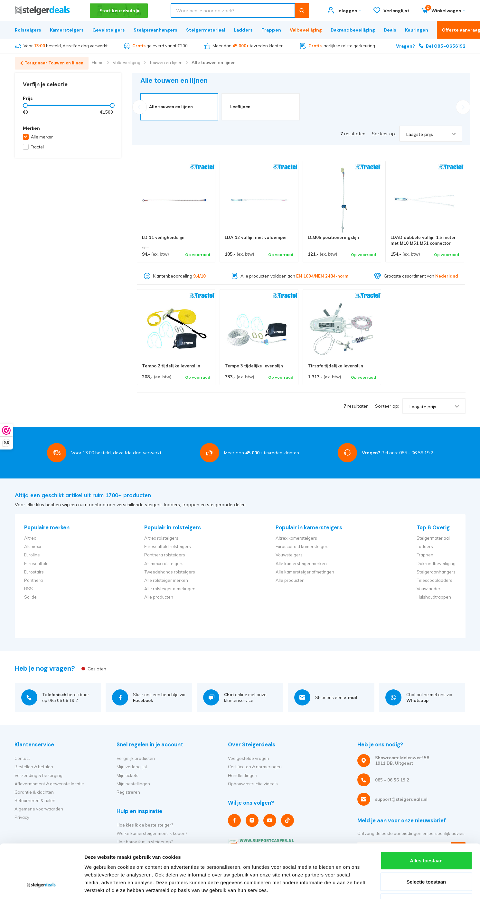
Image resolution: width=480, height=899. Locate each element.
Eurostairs (34, 571)
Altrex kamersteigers (296, 538)
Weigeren (426, 856)
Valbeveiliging (306, 30)
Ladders (243, 30)
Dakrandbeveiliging (353, 30)
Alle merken (42, 136)
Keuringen (416, 30)
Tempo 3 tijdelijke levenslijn (254, 365)
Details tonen (348, 886)
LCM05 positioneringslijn (333, 237)
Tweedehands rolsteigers (169, 571)
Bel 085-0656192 (431, 46)
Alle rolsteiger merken (166, 580)
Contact (22, 758)
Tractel (37, 146)
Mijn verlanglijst (132, 766)
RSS (28, 588)
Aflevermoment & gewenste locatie (49, 783)
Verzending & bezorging (38, 775)
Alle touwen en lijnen (214, 62)
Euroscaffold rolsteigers (167, 546)
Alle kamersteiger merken (301, 563)
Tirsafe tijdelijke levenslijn (335, 365)
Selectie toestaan (426, 835)
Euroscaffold (36, 563)
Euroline (32, 554)
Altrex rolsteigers (161, 538)
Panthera (33, 580)
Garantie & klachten (34, 792)
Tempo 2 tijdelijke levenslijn (171, 365)
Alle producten (158, 597)
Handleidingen (242, 775)
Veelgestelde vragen (248, 758)
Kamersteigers (67, 30)
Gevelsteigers (108, 30)
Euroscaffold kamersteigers (303, 546)
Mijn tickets (127, 775)
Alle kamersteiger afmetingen (305, 571)
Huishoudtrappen (434, 597)
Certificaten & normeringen (255, 766)
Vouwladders (430, 588)
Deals (390, 30)
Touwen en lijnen (166, 62)
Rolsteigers (28, 30)
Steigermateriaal (205, 30)
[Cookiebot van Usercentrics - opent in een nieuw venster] (42, 886)
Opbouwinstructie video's (253, 783)
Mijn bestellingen (133, 783)
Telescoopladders (434, 580)
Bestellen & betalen (33, 766)
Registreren (128, 792)
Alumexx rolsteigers (164, 563)
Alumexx (32, 546)
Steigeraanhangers (155, 30)
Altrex (30, 538)
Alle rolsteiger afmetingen (169, 588)
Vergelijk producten (136, 758)
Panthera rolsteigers (164, 554)
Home (98, 62)
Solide (30, 597)
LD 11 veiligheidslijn (163, 237)
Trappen (271, 30)
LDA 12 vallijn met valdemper (256, 237)
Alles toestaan (426, 814)
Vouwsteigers (289, 554)
